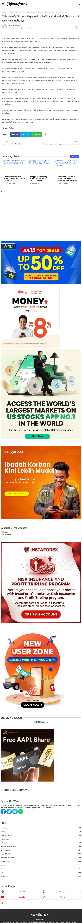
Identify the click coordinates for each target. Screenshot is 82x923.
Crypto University (41, 835)
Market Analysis (41, 861)
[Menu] (3, 4)
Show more (74, 156)
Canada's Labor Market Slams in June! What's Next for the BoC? (14, 178)
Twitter (27, 134)
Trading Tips (41, 876)
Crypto (41, 832)
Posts (5, 532)
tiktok (22, 903)
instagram (63, 891)
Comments (6, 534)
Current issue (41, 839)
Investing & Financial (41, 858)
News (41, 869)
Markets (10, 12)
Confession (41, 828)
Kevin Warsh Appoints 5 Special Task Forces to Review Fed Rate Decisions (67, 178)
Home (4, 12)
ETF (41, 843)
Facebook (16, 134)
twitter (63, 897)
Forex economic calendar (41, 847)
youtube (22, 897)
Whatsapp (38, 134)
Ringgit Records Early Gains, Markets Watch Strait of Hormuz (38, 178)
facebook (22, 891)
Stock (41, 873)
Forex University (41, 850)
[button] (80, 4)
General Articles (41, 854)
